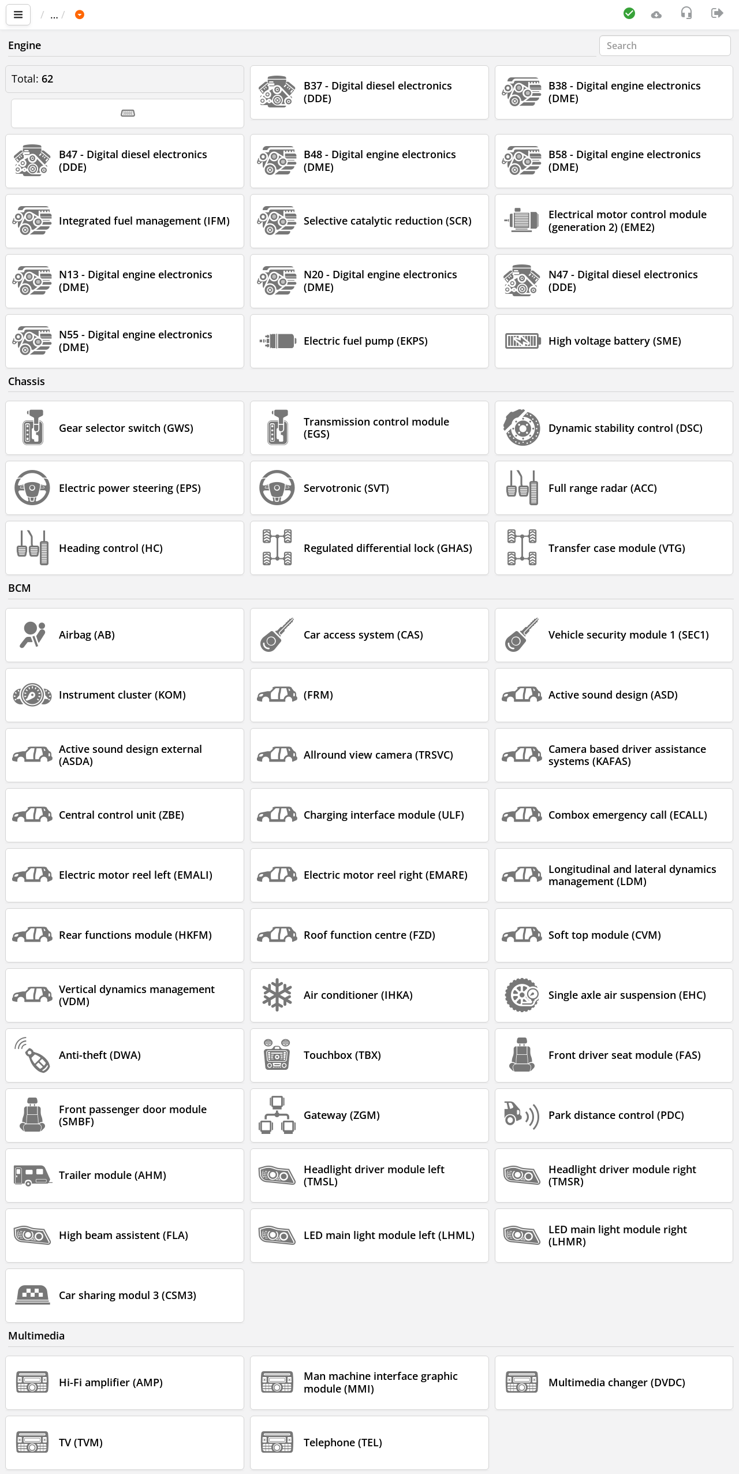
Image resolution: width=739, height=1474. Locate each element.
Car (102, 14)
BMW (139, 14)
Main (58, 14)
